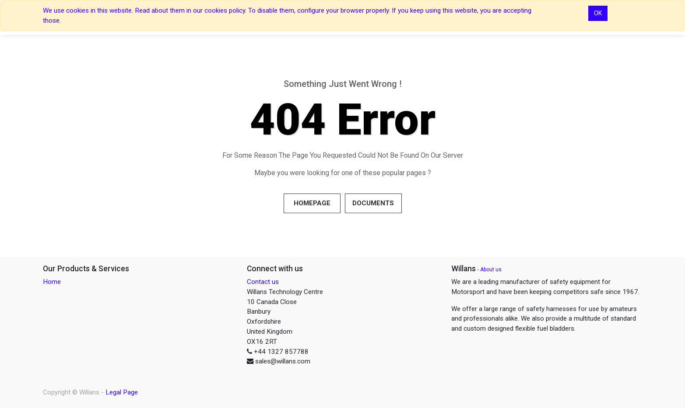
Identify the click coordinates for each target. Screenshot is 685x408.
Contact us (263, 282)
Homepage (312, 203)
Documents (373, 203)
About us (491, 269)
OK (598, 13)
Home (52, 282)
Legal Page (121, 392)
